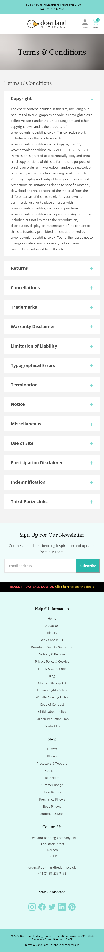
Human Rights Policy (52, 690)
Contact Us (52, 726)
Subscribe (88, 565)
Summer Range (52, 785)
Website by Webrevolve (65, 945)
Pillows (52, 756)
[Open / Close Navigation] (8, 24)
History (52, 633)
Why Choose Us (52, 640)
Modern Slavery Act (52, 683)
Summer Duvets (52, 814)
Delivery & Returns (52, 654)
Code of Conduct (52, 704)
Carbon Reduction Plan (52, 719)
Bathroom (52, 778)
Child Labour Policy (52, 712)
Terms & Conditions (52, 669)
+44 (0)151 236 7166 (52, 9)
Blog (52, 676)
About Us (52, 626)
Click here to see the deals (74, 587)
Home (52, 618)
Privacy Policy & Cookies (52, 661)
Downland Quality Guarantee (52, 647)
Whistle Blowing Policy (52, 697)
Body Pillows (52, 806)
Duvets (52, 749)
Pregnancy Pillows (52, 799)
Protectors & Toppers (52, 763)
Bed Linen (52, 771)
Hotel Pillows (52, 792)
